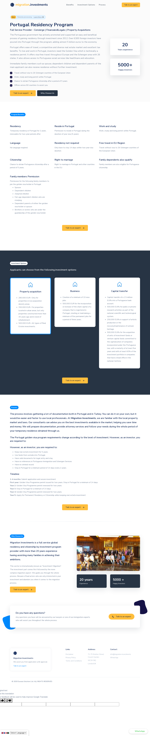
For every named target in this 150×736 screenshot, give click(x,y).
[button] (138, 731)
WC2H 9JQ (92, 660)
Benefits (70, 5)
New (13, 17)
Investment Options (86, 5)
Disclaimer (69, 654)
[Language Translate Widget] (18, 732)
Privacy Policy (71, 657)
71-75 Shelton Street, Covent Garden (96, 655)
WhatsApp (114, 657)
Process (102, 5)
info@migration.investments (120, 654)
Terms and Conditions (74, 661)
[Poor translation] (8, 700)
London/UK (92, 664)
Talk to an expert (131, 5)
